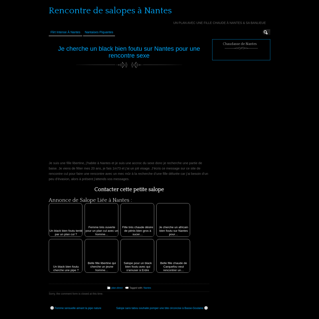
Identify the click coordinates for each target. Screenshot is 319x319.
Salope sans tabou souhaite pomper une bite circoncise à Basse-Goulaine (162, 308)
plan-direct (117, 287)
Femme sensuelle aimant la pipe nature (75, 308)
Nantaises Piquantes (99, 32)
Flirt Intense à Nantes (65, 32)
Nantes (147, 287)
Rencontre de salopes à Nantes (110, 11)
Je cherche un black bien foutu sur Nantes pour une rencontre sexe (129, 52)
